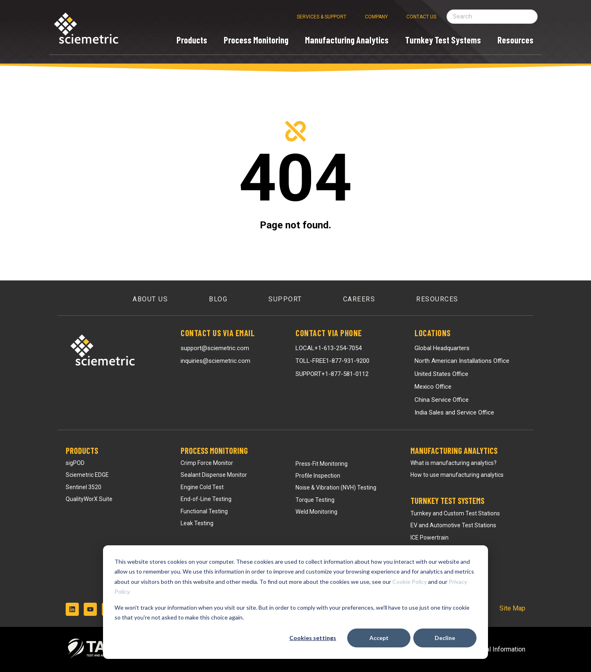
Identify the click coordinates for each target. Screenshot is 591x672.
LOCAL (329, 348)
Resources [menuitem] (437, 299)
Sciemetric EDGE (87, 475)
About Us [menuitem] (150, 299)
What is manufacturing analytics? (453, 463)
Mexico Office (433, 386)
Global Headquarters (442, 348)
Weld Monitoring (316, 511)
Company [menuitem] (376, 17)
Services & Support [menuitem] (321, 17)
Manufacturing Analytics (453, 451)
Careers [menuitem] (359, 299)
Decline (445, 637)
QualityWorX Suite (89, 499)
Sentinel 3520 (83, 487)
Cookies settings (312, 637)
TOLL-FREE (332, 360)
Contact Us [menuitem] (421, 17)
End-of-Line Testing (206, 499)
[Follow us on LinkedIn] (72, 609)
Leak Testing (197, 523)
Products (82, 451)
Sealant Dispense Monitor (214, 475)
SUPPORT (332, 374)
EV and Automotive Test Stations (453, 525)
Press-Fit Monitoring (322, 463)
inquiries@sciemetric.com (215, 360)
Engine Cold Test (202, 487)
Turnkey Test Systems (447, 501)
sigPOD (75, 463)
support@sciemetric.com (215, 348)
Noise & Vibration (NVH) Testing (336, 487)
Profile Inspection (318, 475)
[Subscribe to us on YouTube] (90, 609)
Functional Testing (204, 511)
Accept (379, 637)
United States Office (441, 374)
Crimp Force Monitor (207, 463)
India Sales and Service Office (454, 412)
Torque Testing (315, 500)
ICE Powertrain (429, 537)
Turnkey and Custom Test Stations (455, 513)
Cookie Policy (409, 581)
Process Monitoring (214, 451)
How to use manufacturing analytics (457, 475)
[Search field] (492, 16)
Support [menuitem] (285, 299)
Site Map (512, 608)
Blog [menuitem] (218, 299)
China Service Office (442, 399)
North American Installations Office (462, 360)
